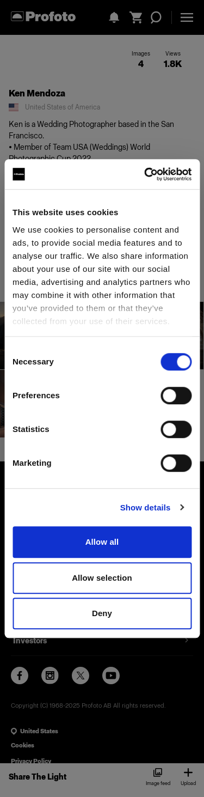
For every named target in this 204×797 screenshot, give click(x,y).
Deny (102, 613)
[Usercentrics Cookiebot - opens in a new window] (145, 174)
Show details (145, 507)
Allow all (102, 541)
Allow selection (102, 577)
